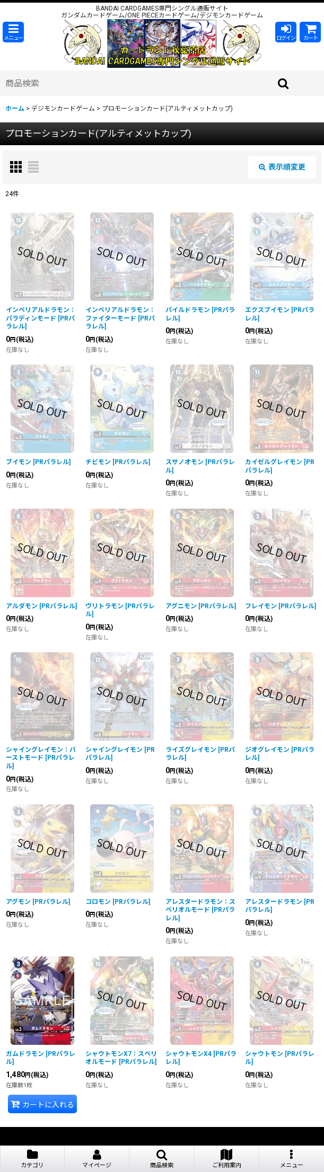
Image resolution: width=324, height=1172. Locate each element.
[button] (13, 32)
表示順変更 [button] (282, 167)
